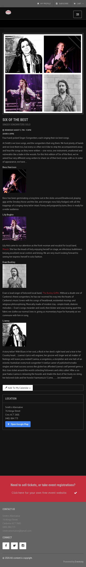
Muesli (6, 249)
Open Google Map (17, 424)
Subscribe (62, 3)
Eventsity (79, 561)
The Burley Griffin (50, 293)
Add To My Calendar (18, 387)
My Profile (44, 3)
